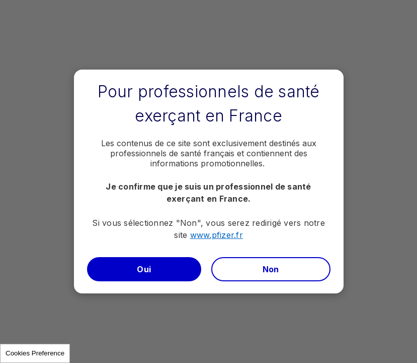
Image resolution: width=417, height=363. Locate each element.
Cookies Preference (35, 353)
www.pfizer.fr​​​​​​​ (216, 235)
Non (271, 269)
